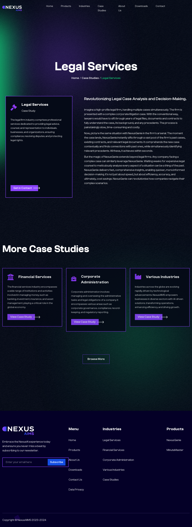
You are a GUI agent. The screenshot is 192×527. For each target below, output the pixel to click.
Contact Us (75, 479)
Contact (160, 6)
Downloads (141, 6)
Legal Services (111, 78)
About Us (121, 8)
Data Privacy (76, 489)
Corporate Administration (118, 460)
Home (49, 6)
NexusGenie (174, 440)
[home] (12, 8)
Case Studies (102, 8)
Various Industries (113, 469)
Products (66, 6)
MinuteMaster (175, 450)
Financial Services (113, 450)
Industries (84, 6)
